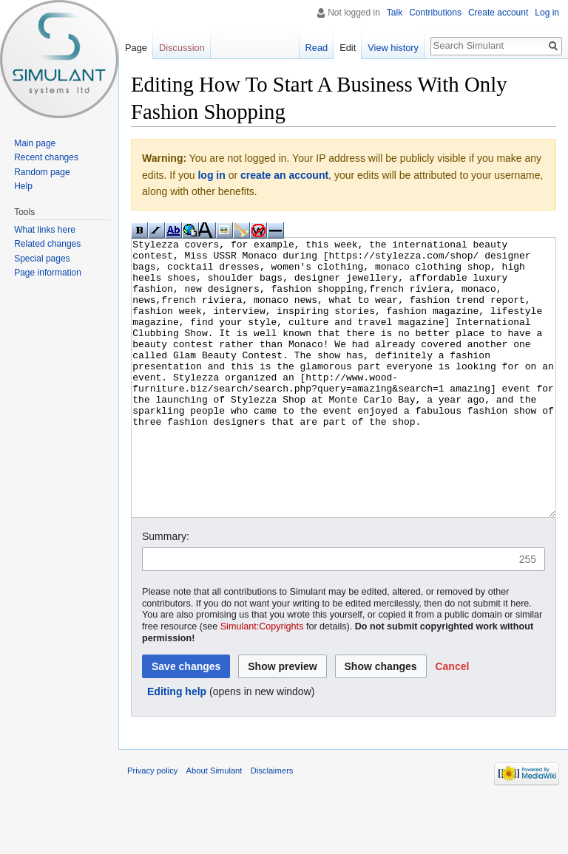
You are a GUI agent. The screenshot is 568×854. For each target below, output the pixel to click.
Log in (547, 12)
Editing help (176, 747)
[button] (452, 722)
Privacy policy (152, 825)
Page (136, 47)
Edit (347, 47)
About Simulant (214, 825)
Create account (498, 12)
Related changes (47, 244)
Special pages (42, 258)
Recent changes (46, 157)
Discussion (182, 47)
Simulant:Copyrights (262, 682)
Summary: (165, 592)
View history (393, 47)
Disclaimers (272, 825)
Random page (42, 172)
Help (23, 186)
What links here (44, 230)
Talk (394, 12)
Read (316, 47)
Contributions (435, 12)
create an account (284, 175)
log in (211, 175)
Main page (34, 143)
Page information (47, 272)
